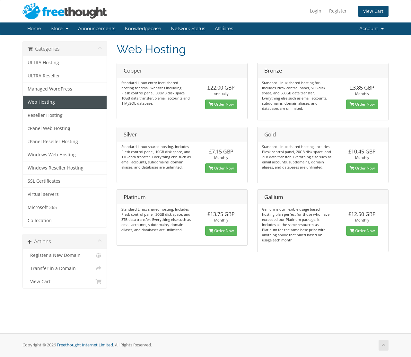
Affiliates (224, 28)
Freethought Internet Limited (85, 345)
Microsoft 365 (42, 207)
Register (338, 11)
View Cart (373, 11)
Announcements (96, 28)
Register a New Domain (65, 255)
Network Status (188, 28)
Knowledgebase (143, 28)
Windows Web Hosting (52, 155)
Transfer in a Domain (65, 268)
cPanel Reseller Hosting (53, 141)
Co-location (40, 220)
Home (34, 28)
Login (315, 11)
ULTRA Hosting (43, 62)
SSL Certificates (44, 181)
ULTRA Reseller (44, 76)
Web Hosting (41, 102)
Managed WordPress (50, 89)
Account (371, 28)
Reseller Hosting (45, 115)
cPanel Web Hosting (49, 128)
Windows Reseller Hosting (55, 168)
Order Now (221, 104)
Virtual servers (43, 194)
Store (59, 28)
